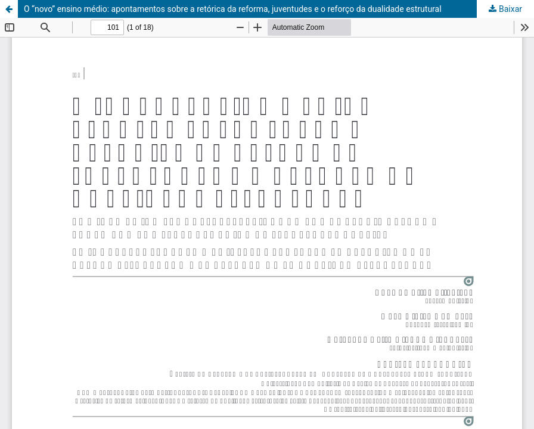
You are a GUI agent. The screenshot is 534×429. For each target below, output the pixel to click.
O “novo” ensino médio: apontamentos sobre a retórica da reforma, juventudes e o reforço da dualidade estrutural (233, 9)
